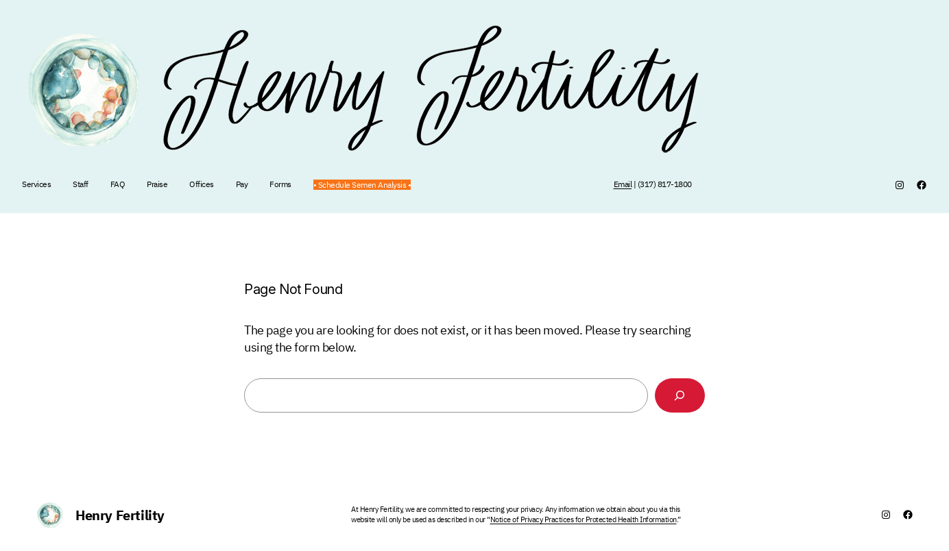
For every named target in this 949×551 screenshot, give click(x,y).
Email (623, 184)
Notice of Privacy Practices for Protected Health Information (583, 519)
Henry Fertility (120, 515)
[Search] (680, 395)
